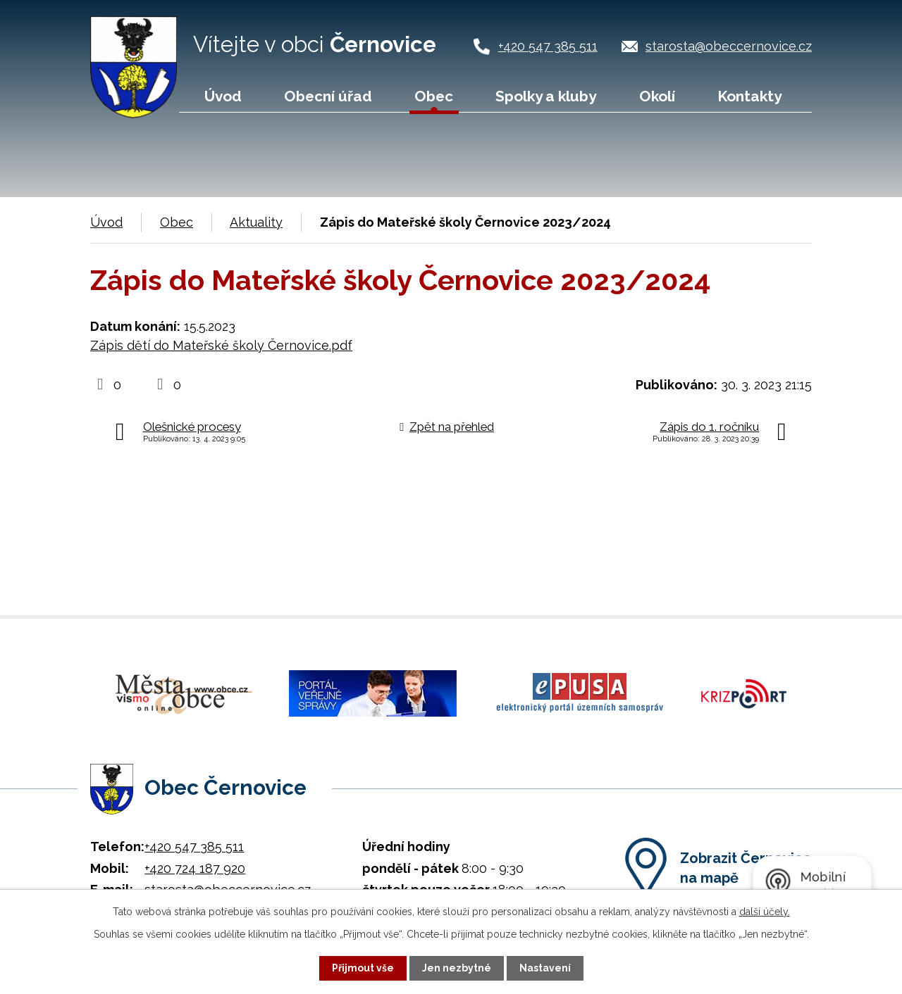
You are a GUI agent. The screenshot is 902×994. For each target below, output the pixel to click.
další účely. (764, 911)
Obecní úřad (328, 96)
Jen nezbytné (456, 968)
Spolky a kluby (545, 96)
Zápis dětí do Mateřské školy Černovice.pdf (221, 345)
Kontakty (749, 96)
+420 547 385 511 (548, 46)
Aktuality (256, 222)
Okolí (657, 96)
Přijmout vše (363, 968)
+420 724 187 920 (194, 866)
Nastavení (545, 968)
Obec (433, 96)
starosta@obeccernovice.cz (728, 46)
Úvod (223, 96)
